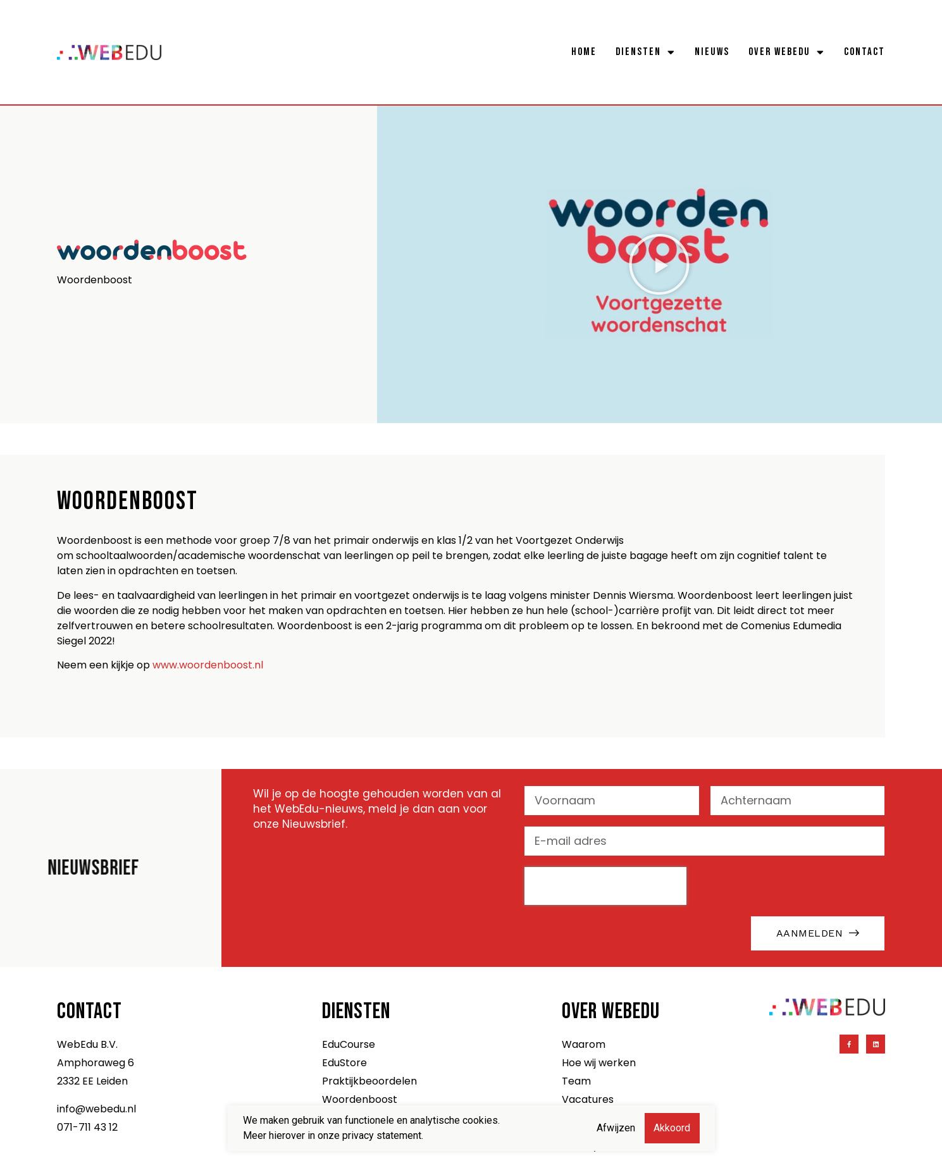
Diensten (646, 52)
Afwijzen (616, 1128)
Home (584, 52)
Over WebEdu (786, 52)
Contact (864, 52)
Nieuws (712, 52)
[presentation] (605, 886)
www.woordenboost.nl (207, 665)
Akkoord (672, 1128)
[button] (659, 264)
